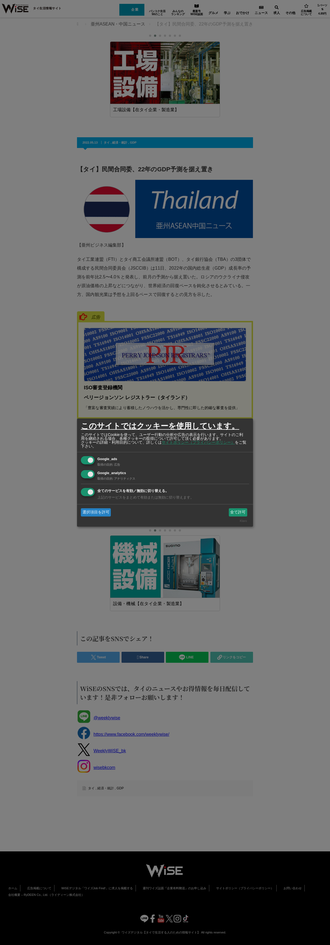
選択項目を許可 (95, 512)
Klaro (243, 521)
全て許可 (238, 512)
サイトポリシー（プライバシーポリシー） (198, 442)
